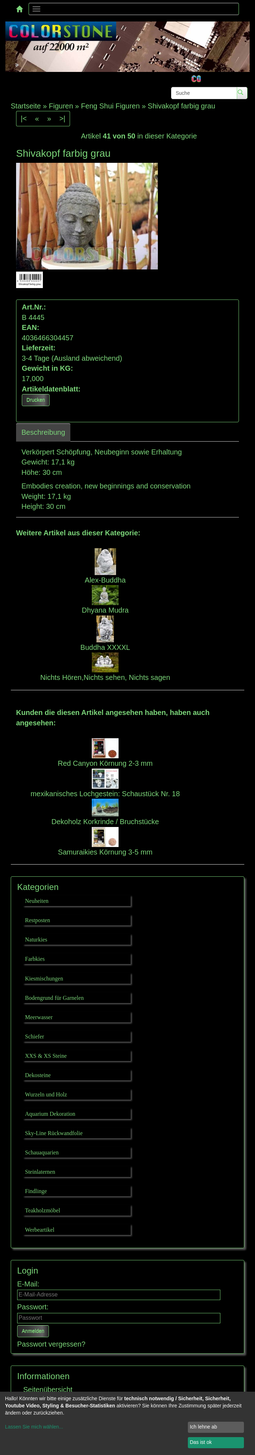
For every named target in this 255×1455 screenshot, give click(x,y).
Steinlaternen (40, 1172)
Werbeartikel (39, 1230)
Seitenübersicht (47, 1389)
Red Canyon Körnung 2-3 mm (105, 763)
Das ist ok (200, 1442)
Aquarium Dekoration (50, 1114)
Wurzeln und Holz (46, 1094)
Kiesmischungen (44, 978)
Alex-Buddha (105, 580)
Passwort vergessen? (51, 1344)
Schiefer (34, 1036)
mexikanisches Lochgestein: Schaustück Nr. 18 (105, 794)
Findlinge (36, 1191)
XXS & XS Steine (46, 1056)
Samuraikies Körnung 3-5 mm (105, 852)
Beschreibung (43, 432)
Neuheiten (37, 901)
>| (62, 118)
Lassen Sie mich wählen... (34, 1427)
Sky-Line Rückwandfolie (53, 1133)
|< (24, 118)
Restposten (37, 920)
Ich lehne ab (203, 1427)
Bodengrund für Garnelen (54, 998)
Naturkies (36, 939)
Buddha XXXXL (105, 647)
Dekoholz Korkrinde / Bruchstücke (105, 822)
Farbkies (35, 959)
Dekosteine (38, 1075)
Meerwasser (38, 1017)
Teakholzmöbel (42, 1210)
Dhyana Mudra (105, 610)
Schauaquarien (42, 1152)
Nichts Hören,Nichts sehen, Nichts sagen (105, 677)
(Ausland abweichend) (86, 358)
